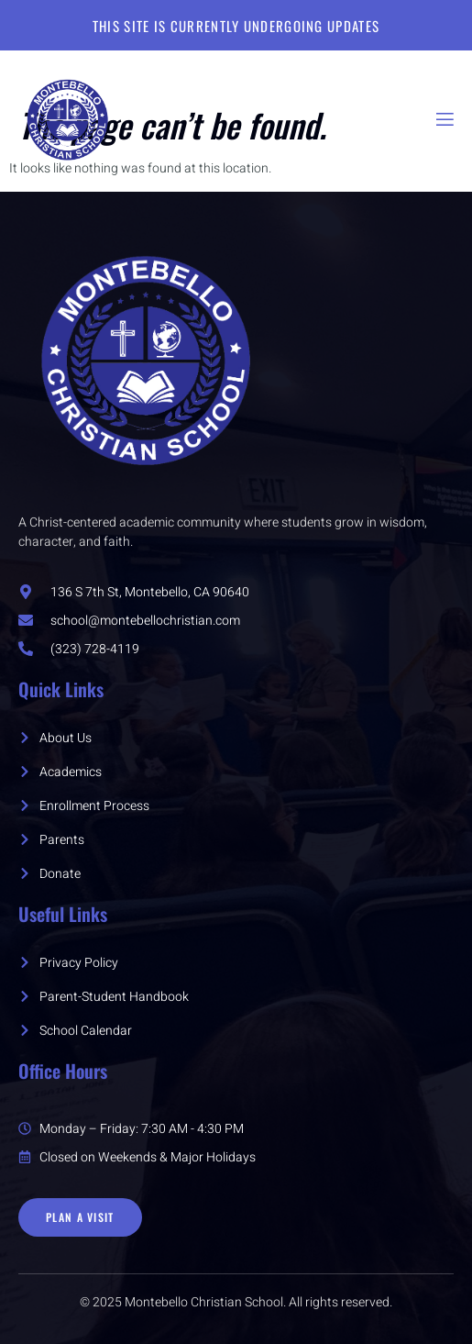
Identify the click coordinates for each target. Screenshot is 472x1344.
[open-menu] (444, 119)
